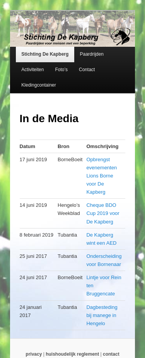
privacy (34, 354)
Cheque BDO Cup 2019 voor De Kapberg (102, 213)
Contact (87, 69)
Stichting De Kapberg (44, 54)
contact (111, 354)
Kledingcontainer (38, 85)
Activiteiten (32, 69)
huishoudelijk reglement (72, 354)
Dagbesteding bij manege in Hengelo (101, 315)
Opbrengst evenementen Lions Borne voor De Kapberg (101, 176)
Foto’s (61, 69)
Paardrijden (91, 54)
